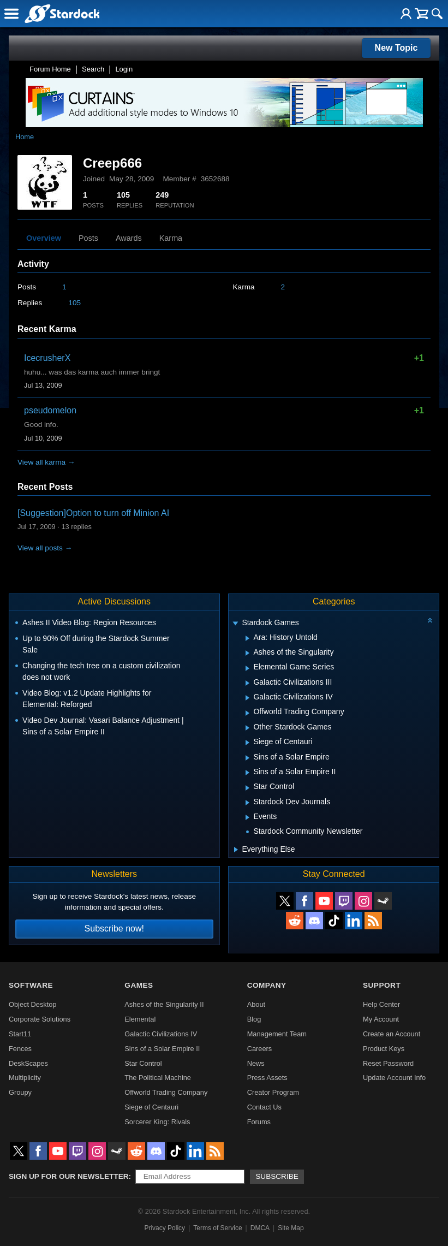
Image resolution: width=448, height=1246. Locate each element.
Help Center (381, 1004)
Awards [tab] (129, 238)
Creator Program (273, 1092)
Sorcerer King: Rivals (157, 1122)
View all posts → (44, 548)
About (256, 1004)
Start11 (20, 1034)
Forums (259, 1122)
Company (266, 985)
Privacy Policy (164, 1228)
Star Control (143, 1063)
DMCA (260, 1228)
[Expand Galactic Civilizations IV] (247, 698)
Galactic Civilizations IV (160, 1034)
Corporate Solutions (39, 1019)
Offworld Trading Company (165, 1092)
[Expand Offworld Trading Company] (247, 713)
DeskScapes (28, 1063)
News (256, 1063)
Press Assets (267, 1077)
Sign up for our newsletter (69, 1176)
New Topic (396, 47)
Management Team (277, 1034)
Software (31, 985)
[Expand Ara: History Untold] (247, 638)
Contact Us (264, 1107)
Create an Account (391, 1034)
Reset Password (388, 1063)
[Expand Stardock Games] (235, 624)
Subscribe (276, 1176)
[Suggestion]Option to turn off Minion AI (93, 513)
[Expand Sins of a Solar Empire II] (247, 772)
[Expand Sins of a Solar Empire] (247, 758)
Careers (259, 1049)
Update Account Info (394, 1077)
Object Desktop (33, 1004)
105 (74, 303)
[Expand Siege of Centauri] (247, 742)
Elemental (140, 1019)
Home (24, 137)
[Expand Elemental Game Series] (247, 668)
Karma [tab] (170, 238)
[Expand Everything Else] (236, 849)
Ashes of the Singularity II (164, 1004)
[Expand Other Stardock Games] (247, 728)
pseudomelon (50, 410)
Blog (254, 1019)
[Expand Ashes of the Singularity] (247, 653)
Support (382, 985)
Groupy (20, 1092)
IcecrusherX (47, 358)
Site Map (290, 1228)
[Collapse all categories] (430, 620)
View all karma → (46, 462)
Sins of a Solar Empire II (162, 1049)
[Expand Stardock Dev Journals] (247, 802)
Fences (20, 1049)
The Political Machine (157, 1077)
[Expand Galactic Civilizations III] (247, 683)
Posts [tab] (88, 238)
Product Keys (383, 1049)
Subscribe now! (114, 928)
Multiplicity (25, 1077)
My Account (381, 1019)
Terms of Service (217, 1228)
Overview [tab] (43, 238)
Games (138, 985)
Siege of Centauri (151, 1107)
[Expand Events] (247, 817)
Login (124, 69)
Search (93, 69)
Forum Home (50, 69)
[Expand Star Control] (247, 788)
